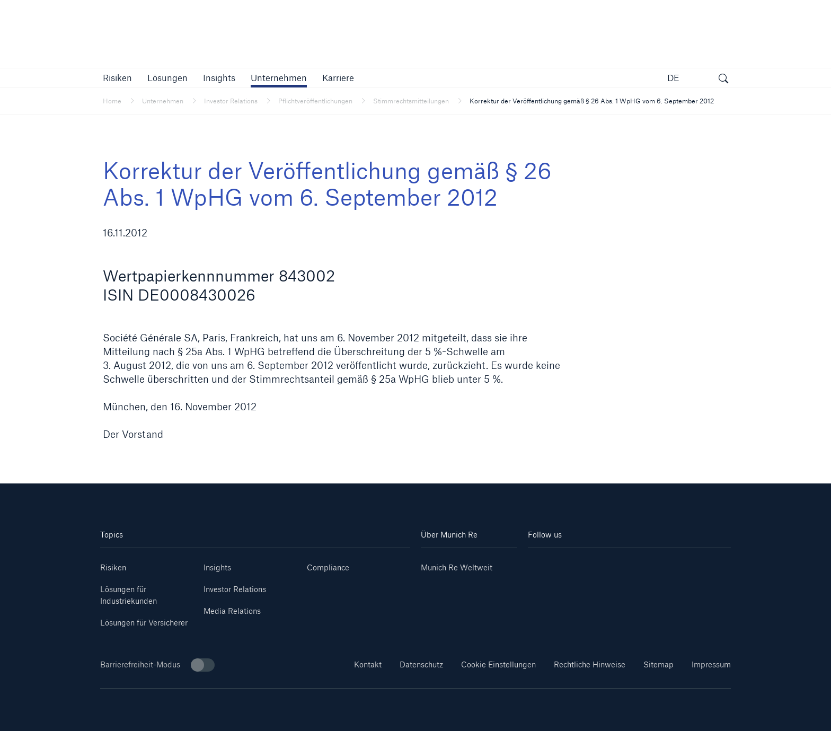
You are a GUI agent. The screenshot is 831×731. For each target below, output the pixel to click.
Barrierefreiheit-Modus (157, 665)
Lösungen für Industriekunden (128, 595)
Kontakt (368, 664)
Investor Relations (235, 589)
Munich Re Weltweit (456, 567)
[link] (219, 77)
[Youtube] (579, 563)
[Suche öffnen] (723, 79)
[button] (117, 77)
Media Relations (232, 611)
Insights (217, 567)
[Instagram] (612, 563)
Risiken (113, 567)
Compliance (328, 567)
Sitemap (658, 664)
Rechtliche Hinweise (589, 664)
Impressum (711, 664)
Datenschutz (421, 664)
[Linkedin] (545, 563)
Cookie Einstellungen (498, 664)
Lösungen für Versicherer (144, 623)
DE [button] (673, 77)
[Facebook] (646, 563)
